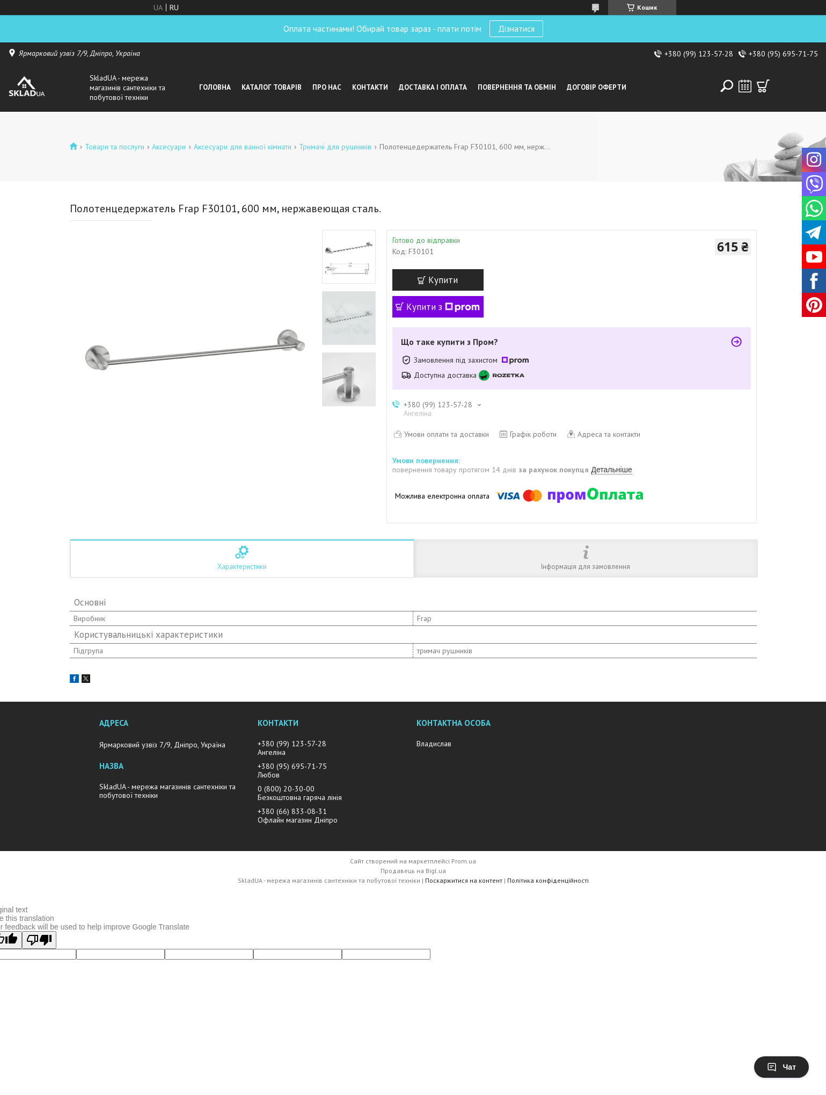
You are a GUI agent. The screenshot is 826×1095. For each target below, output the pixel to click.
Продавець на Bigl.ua (413, 871)
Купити (443, 280)
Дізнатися (516, 28)
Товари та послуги (114, 146)
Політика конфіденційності (548, 880)
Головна (215, 87)
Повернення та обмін (517, 87)
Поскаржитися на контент (463, 880)
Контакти (370, 87)
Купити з (443, 307)
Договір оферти (596, 87)
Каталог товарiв (272, 87)
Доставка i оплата (433, 87)
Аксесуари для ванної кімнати (242, 146)
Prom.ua (463, 861)
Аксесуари (169, 146)
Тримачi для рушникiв (335, 146)
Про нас (326, 87)
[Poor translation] (39, 940)
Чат (781, 1067)
